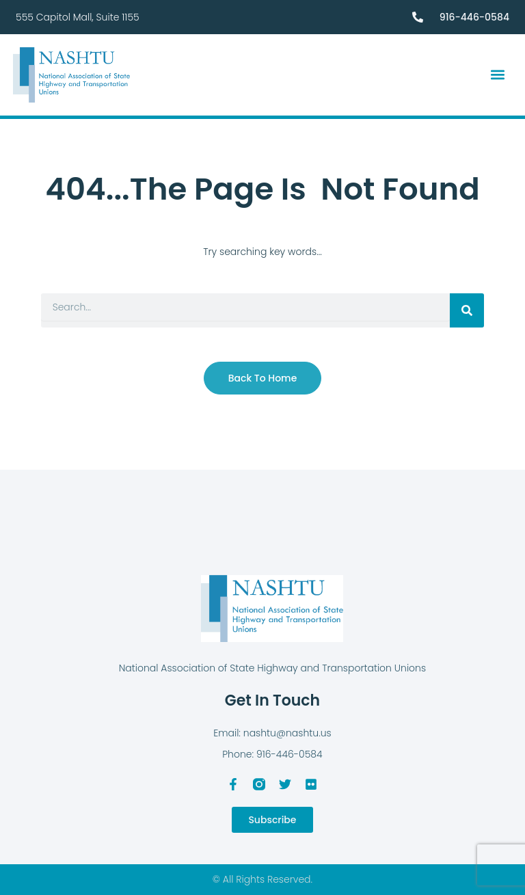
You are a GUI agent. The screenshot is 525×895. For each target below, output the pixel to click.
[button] (498, 75)
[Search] (467, 310)
